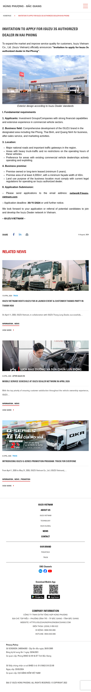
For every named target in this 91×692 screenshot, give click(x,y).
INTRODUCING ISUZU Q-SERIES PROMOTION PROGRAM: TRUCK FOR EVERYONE (39, 461)
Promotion (25, 479)
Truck (45, 557)
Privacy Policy (12, 645)
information (7, 323)
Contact (45, 536)
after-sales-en (18, 376)
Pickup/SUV (45, 552)
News (16, 323)
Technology (45, 521)
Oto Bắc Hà (45, 691)
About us (45, 510)
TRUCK (15, 296)
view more (8, 330)
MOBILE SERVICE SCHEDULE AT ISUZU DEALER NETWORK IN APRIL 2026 (36, 381)
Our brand (45, 546)
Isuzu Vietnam (45, 504)
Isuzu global (45, 526)
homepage (7, 16)
